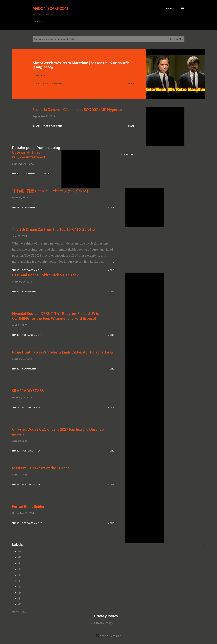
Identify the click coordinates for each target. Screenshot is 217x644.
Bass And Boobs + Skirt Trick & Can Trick (45, 275)
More (131, 83)
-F (19, 580)
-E (19, 575)
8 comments (29, 291)
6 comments (29, 207)
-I (19, 598)
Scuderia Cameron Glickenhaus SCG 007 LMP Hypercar (78, 109)
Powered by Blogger (108, 635)
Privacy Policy (103, 623)
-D (19, 569)
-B (19, 557)
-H (19, 592)
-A (19, 551)
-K (19, 604)
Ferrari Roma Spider (28, 506)
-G (19, 586)
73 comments (30, 173)
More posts (127, 154)
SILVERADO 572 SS (28, 390)
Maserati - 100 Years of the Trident (40, 468)
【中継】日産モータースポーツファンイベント (51, 191)
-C (19, 563)
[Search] (169, 8)
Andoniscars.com (50, 8)
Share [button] (36, 83)
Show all (176, 38)
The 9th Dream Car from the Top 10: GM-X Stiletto (53, 229)
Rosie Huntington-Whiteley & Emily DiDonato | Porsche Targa (62, 352)
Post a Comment (52, 83)
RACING (38, 21)
